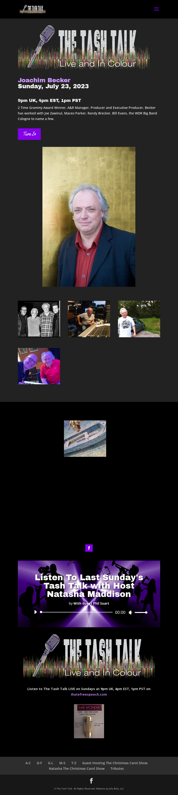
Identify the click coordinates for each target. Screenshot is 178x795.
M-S (62, 763)
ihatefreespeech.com (89, 694)
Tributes (117, 768)
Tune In (29, 134)
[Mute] (130, 612)
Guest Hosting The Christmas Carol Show (114, 763)
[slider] (77, 612)
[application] (89, 612)
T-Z (73, 763)
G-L (50, 763)
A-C (28, 763)
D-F (39, 763)
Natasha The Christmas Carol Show (77, 768)
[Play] (35, 612)
